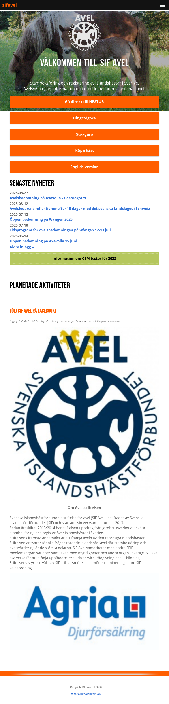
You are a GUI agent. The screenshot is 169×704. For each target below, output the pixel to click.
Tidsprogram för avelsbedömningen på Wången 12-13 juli (60, 230)
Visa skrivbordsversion (86, 694)
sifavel (9, 5)
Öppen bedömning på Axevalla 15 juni (43, 241)
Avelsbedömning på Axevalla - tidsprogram (48, 197)
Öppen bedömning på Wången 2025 (41, 219)
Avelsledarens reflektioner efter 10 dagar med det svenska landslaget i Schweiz (80, 208)
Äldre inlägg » (22, 247)
